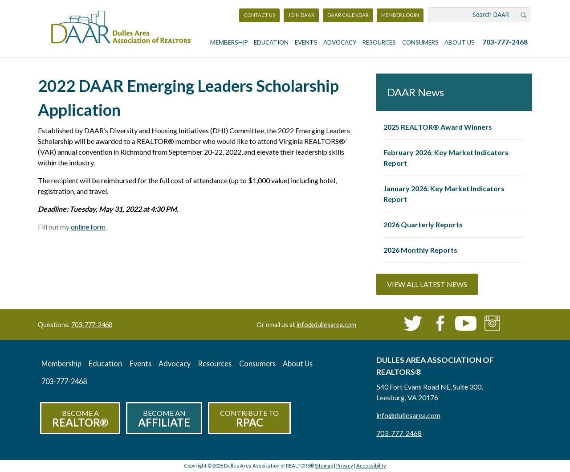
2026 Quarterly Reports (423, 224)
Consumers (420, 42)
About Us (459, 42)
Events (306, 42)
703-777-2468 (505, 42)
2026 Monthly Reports (420, 250)
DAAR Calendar (348, 15)
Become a (80, 419)
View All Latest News (427, 284)
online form (88, 226)
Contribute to (249, 419)
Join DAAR (301, 15)
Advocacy (340, 42)
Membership (229, 42)
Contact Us (259, 15)
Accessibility (371, 465)
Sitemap (324, 465)
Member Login (400, 17)
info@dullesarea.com (326, 324)
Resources (379, 42)
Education (271, 42)
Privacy (344, 465)
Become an (164, 419)
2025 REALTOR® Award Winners (437, 127)
